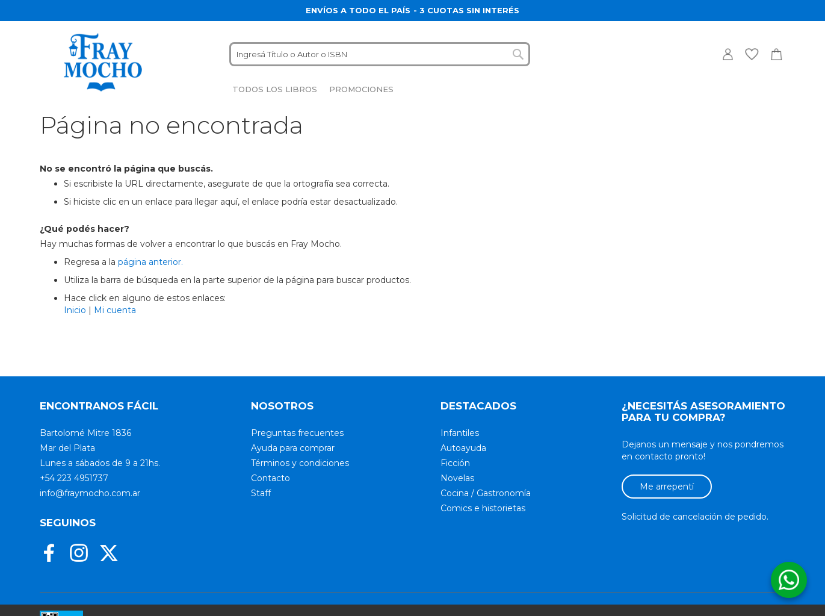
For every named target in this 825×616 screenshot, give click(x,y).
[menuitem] (274, 89)
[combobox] (379, 54)
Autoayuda (463, 448)
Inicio (75, 310)
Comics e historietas (482, 508)
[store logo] (103, 62)
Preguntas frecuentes (297, 433)
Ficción (455, 463)
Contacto (270, 478)
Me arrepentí (667, 486)
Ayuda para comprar (293, 448)
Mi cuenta (115, 310)
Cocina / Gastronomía (485, 493)
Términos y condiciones (300, 463)
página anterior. (150, 262)
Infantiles (459, 433)
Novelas (457, 478)
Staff (261, 493)
